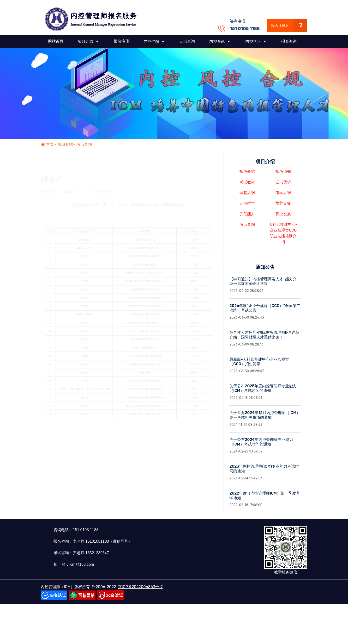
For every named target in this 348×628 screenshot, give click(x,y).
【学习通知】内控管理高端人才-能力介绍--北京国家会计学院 (263, 283)
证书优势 (283, 184)
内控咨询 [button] (152, 41)
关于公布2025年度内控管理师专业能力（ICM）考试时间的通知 (263, 390)
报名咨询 (289, 41)
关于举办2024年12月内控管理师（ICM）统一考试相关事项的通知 (264, 417)
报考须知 (283, 173)
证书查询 (187, 41)
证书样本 (247, 205)
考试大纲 (283, 195)
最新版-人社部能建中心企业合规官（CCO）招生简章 (259, 364)
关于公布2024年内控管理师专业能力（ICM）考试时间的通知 (261, 444)
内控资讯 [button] (217, 41)
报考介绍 (247, 173)
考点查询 (84, 144)
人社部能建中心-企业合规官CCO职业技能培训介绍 (283, 235)
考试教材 (247, 184)
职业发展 (283, 216)
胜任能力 (247, 216)
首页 (47, 144)
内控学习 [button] (253, 41)
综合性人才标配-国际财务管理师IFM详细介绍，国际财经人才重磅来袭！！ (264, 337)
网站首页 (55, 41)
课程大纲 (247, 195)
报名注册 (289, 25)
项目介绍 (65, 144)
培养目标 (283, 205)
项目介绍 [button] (86, 41)
